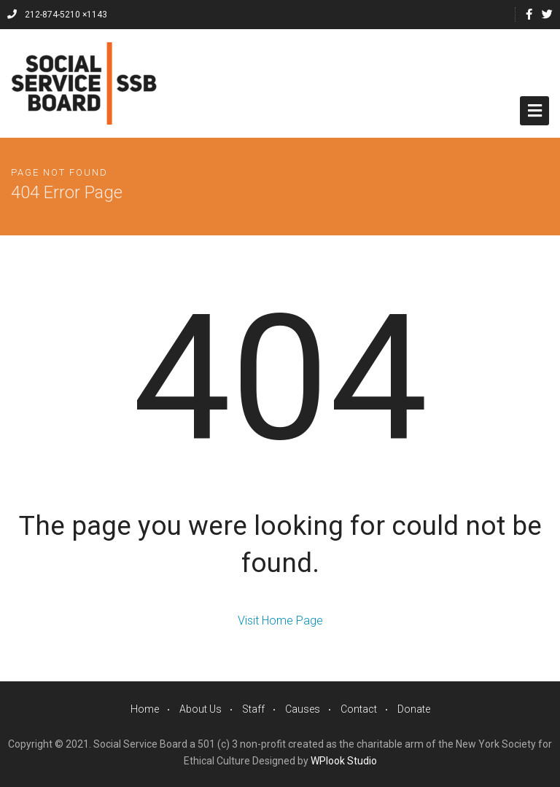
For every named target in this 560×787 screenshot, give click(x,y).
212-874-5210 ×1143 (57, 14)
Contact (359, 709)
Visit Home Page (280, 620)
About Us (200, 709)
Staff (253, 709)
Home (145, 709)
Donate (413, 709)
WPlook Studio (344, 761)
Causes (302, 709)
